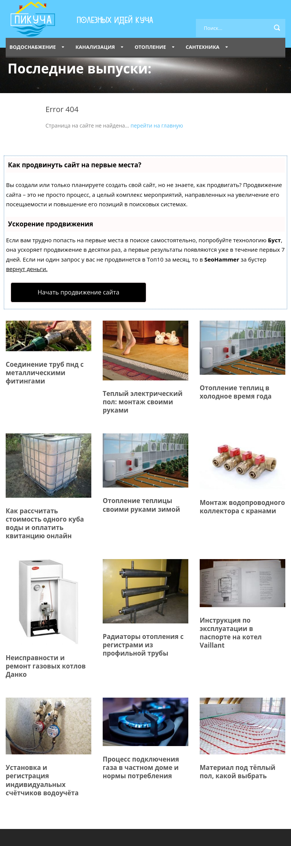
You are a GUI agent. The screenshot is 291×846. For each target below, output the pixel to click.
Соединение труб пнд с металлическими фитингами (45, 372)
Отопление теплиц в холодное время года (236, 391)
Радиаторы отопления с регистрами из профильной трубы (143, 644)
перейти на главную (157, 125)
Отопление (150, 47)
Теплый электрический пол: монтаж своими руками (143, 401)
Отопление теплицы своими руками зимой (141, 504)
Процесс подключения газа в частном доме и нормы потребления (141, 767)
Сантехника (202, 47)
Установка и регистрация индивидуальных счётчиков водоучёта (42, 780)
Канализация (95, 47)
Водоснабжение (32, 47)
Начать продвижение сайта (78, 292)
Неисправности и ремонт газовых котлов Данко (46, 666)
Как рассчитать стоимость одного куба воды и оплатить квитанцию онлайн (45, 523)
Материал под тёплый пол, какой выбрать (237, 771)
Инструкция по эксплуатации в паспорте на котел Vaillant (231, 633)
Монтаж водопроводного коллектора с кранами (242, 506)
